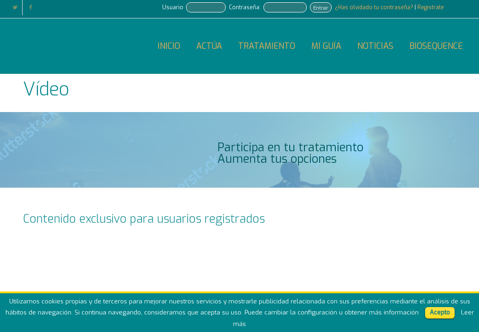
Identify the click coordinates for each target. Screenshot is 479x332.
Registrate (430, 7)
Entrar (320, 8)
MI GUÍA (326, 46)
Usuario (172, 7)
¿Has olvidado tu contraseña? (375, 7)
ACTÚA (209, 46)
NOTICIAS (375, 46)
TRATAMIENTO (266, 46)
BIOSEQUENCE (436, 46)
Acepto (440, 312)
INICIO (169, 46)
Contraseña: (245, 7)
